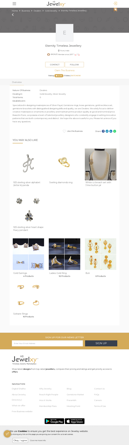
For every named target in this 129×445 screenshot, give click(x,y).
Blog (69, 388)
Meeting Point (73, 406)
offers (15, 372)
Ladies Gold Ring (58, 273)
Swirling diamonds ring (60, 182)
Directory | (17, 400)
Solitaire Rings (20, 313)
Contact (54, 64)
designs (27, 369)
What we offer (18, 405)
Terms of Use (100, 406)
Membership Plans (48, 406)
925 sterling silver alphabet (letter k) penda (26, 184)
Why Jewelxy (45, 388)
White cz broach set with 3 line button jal (98, 184)
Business (26, 11)
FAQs (96, 394)
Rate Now (76, 76)
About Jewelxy (19, 394)
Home (15, 11)
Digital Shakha (18, 388)
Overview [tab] (17, 82)
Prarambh (71, 400)
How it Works (45, 400)
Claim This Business (65, 70)
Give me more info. (38, 440)
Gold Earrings (20, 273)
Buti (88, 273)
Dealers (37, 11)
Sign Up (101, 343)
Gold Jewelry (51, 11)
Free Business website (22, 411)
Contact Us (99, 388)
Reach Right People (48, 394)
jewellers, (50, 369)
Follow (74, 64)
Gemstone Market (75, 394)
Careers (98, 400)
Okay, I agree (20, 440)
